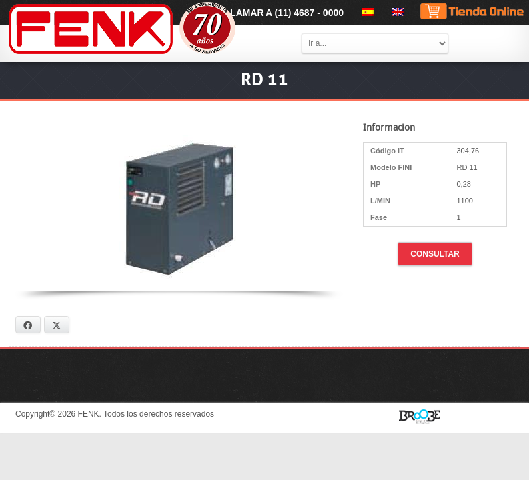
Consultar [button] (435, 254)
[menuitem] (365, 12)
